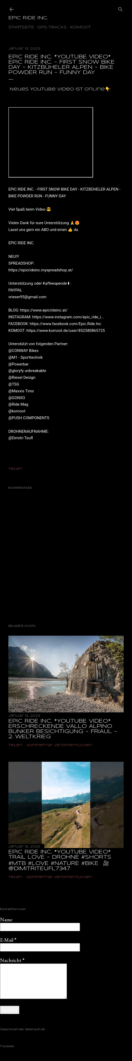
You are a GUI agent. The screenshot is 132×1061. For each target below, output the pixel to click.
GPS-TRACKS (52, 27)
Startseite (21, 27)
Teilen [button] (15, 468)
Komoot (80, 27)
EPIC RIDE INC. (28, 18)
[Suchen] (120, 8)
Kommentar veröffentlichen (59, 745)
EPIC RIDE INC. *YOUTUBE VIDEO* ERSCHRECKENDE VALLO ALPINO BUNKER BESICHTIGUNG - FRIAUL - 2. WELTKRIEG (62, 729)
